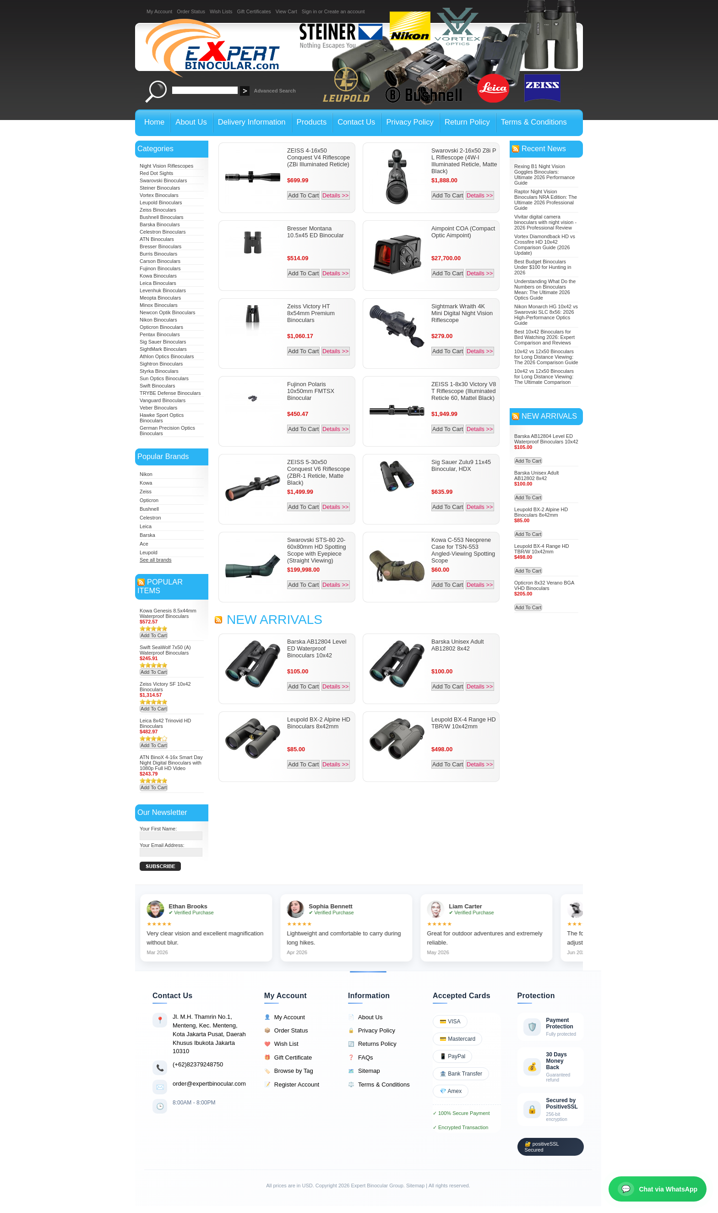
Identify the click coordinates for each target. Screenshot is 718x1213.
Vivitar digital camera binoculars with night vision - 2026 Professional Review (545, 222)
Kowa (146, 483)
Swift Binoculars (157, 385)
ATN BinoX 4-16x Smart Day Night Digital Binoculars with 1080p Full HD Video (171, 762)
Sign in (309, 11)
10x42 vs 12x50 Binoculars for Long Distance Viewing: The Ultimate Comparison (544, 376)
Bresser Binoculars (160, 246)
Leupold (149, 552)
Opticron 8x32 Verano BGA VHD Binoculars (544, 585)
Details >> (335, 195)
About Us (365, 1017)
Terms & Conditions (379, 1084)
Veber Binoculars (158, 407)
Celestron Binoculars (162, 232)
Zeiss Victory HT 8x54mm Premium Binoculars (311, 313)
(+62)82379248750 (198, 1064)
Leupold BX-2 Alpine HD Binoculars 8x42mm (318, 723)
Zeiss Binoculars (158, 210)
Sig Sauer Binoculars (163, 341)
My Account (159, 11)
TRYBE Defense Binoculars (170, 393)
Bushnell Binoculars (162, 217)
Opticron (149, 500)
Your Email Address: (162, 845)
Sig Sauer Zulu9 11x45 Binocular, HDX (461, 465)
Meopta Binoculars (160, 298)
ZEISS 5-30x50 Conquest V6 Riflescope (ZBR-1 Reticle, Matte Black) (318, 472)
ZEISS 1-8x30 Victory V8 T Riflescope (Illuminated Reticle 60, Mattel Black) (463, 391)
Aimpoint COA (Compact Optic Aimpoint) (463, 232)
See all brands (156, 560)
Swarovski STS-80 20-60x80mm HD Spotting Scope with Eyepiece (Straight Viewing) (316, 550)
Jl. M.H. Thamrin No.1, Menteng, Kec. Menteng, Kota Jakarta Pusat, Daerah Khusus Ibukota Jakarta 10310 (209, 1034)
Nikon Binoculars (158, 319)
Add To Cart (154, 635)
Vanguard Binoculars (162, 400)
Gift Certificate (288, 1057)
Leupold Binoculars (161, 202)
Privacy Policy (371, 1030)
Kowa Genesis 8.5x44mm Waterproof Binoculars (168, 613)
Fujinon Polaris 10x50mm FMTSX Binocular (310, 391)
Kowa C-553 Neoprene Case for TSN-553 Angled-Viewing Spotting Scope (463, 550)
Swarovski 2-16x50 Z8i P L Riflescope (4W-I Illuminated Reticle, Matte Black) (464, 161)
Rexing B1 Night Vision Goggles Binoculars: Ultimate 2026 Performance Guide (544, 175)
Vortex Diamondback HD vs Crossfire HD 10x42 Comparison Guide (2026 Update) (544, 245)
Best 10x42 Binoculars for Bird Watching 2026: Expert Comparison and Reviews (544, 337)
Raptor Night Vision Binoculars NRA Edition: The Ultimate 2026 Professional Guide (545, 200)
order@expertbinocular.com (209, 1083)
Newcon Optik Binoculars (168, 312)
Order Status (191, 11)
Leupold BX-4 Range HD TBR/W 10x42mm (463, 723)
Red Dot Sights (156, 173)
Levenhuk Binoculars (163, 290)
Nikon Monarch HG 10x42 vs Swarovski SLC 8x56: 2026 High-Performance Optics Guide (546, 315)
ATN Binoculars (157, 239)
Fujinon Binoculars (160, 268)
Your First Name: (158, 828)
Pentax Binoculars (160, 334)
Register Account (291, 1084)
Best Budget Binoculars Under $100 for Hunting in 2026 (542, 267)
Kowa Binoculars (158, 276)
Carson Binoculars (160, 261)
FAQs (360, 1057)
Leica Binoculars (158, 283)
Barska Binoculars (160, 224)
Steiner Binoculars (160, 188)
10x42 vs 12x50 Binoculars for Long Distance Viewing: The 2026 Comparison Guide (546, 357)
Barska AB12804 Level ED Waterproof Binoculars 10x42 (316, 648)
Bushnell (149, 509)
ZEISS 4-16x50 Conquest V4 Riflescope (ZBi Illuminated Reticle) (318, 157)
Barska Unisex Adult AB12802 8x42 (457, 645)
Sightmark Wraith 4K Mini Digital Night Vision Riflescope (462, 313)
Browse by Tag (288, 1071)
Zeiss (146, 491)
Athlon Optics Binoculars (167, 356)
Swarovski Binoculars (163, 180)
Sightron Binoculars (161, 363)
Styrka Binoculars (159, 371)
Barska (147, 535)
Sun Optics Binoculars (164, 378)
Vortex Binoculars (159, 195)
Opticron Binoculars (161, 327)
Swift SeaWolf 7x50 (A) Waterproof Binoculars (165, 650)
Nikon (146, 474)
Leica (146, 526)
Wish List (281, 1044)
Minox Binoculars (159, 305)
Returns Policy (372, 1044)
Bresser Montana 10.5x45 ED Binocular (315, 232)
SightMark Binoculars (163, 349)
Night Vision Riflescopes (166, 166)
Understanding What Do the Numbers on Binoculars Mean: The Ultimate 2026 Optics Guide (545, 290)
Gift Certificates (254, 11)
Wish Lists (221, 11)
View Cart (286, 11)
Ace (144, 543)
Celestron (150, 517)
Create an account (344, 11)
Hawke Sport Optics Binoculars (162, 417)
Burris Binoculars (158, 254)
